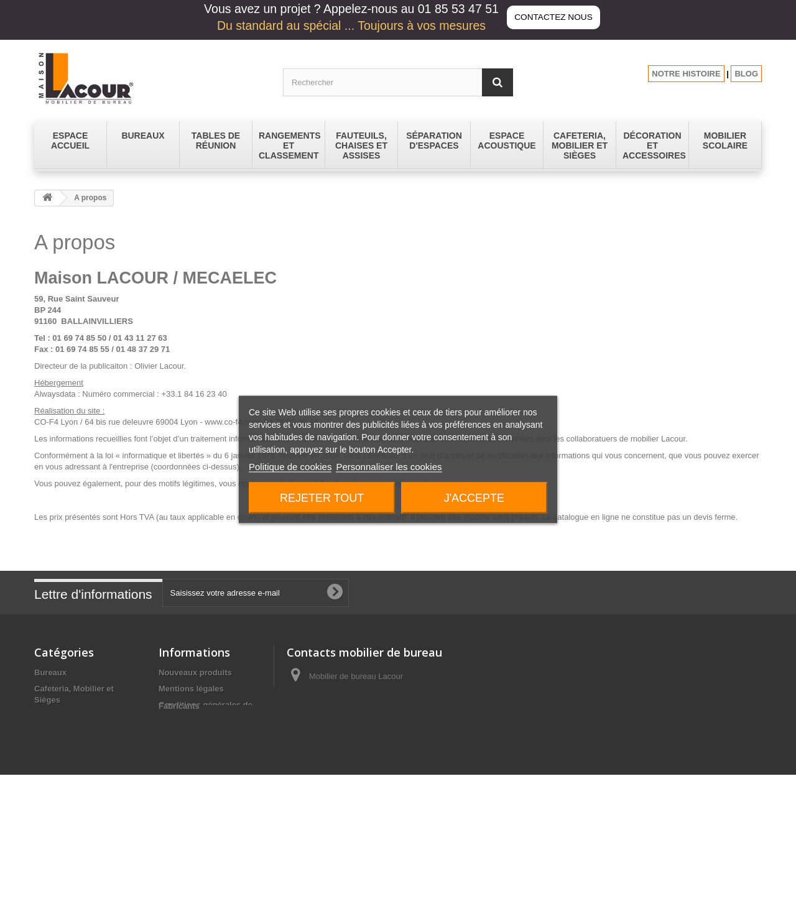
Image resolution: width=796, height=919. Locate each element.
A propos (176, 732)
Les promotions (189, 803)
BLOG (746, 73)
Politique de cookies (290, 466)
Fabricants (179, 834)
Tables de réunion (68, 840)
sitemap (174, 819)
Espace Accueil (63, 732)
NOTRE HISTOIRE (686, 73)
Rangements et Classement (87, 808)
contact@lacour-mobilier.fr (386, 722)
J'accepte (474, 498)
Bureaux (50, 672)
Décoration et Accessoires (85, 716)
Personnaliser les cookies (389, 466)
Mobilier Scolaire (66, 792)
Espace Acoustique (71, 748)
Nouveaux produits (195, 672)
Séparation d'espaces (75, 824)
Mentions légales (191, 688)
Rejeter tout (322, 498)
